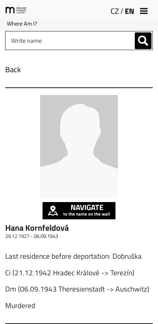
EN (129, 11)
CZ (115, 11)
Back (13, 69)
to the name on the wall (79, 209)
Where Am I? (22, 23)
